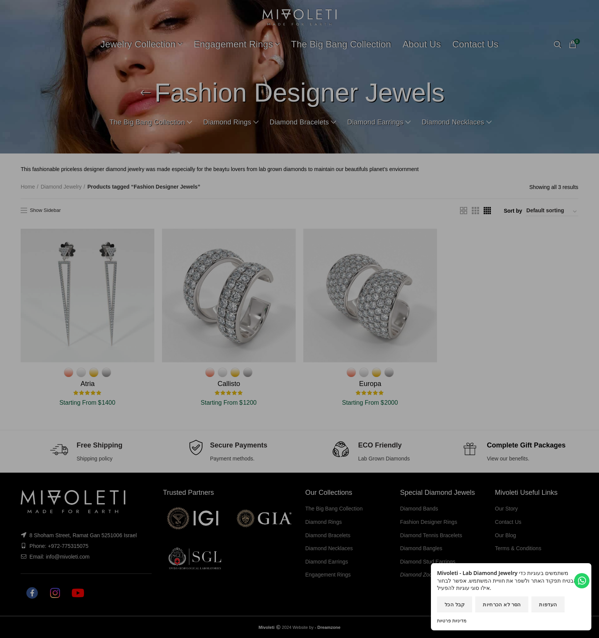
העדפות (548, 604)
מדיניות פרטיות (451, 620)
